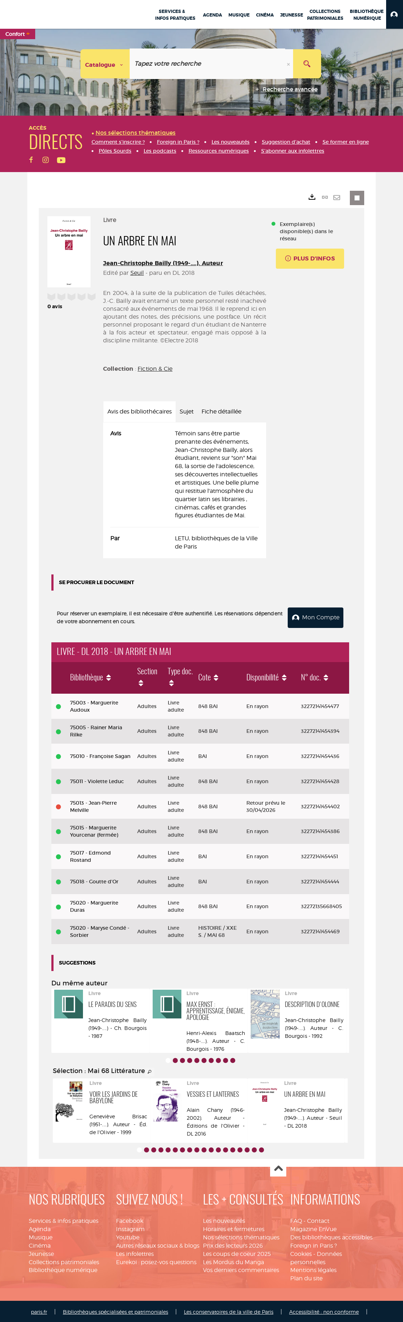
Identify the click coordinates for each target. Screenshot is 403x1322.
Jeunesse (41, 1252)
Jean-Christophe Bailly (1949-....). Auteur (163, 263)
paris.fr (39, 1310)
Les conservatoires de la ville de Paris (228, 1310)
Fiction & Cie (155, 368)
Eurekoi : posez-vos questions (156, 1260)
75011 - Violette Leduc (97, 780)
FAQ (296, 1219)
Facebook (129, 1219)
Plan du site (306, 1277)
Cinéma (40, 1244)
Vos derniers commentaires (241, 1269)
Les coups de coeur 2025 (237, 1252)
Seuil (137, 272)
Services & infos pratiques (63, 1219)
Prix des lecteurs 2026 (233, 1244)
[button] (394, 14)
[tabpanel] (184, 490)
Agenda (40, 1227)
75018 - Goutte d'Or (94, 880)
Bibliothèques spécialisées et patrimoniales (115, 1310)
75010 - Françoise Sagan (100, 755)
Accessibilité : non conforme (324, 1310)
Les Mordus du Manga (233, 1260)
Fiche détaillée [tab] (221, 411)
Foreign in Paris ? (313, 1244)
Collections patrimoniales (64, 1260)
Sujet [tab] (187, 411)
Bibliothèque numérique (63, 1269)
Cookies (301, 1252)
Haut (278, 1167)
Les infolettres (135, 1252)
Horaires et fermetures (233, 1227)
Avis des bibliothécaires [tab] (139, 411)
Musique (40, 1236)
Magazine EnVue (313, 1227)
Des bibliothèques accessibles (331, 1236)
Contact (318, 1219)
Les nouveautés (224, 1219)
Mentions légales (313, 1269)
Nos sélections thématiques (241, 1236)
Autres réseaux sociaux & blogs (157, 1244)
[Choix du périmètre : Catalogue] (105, 63)
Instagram (130, 1227)
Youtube (127, 1236)
